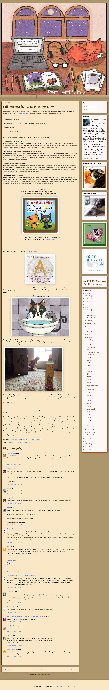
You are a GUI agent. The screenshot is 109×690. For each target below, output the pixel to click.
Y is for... (89, 344)
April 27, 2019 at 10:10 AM (14, 645)
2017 (87, 441)
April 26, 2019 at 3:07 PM (14, 572)
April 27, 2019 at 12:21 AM (14, 631)
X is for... (89, 350)
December (90, 315)
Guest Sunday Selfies (93, 347)
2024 (87, 298)
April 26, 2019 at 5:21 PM (14, 612)
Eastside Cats (10, 529)
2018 (87, 438)
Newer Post (6, 669)
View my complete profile (90, 158)
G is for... (89, 406)
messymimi (10, 469)
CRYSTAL (10, 636)
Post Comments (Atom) (44, 675)
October (89, 320)
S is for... (89, 365)
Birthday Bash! (91, 409)
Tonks (97, 284)
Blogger (72, 686)
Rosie (104, 281)
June (88, 332)
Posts (86, 107)
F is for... (89, 412)
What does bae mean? (13, 565)
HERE (57, 191)
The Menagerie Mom (99, 119)
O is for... (89, 379)
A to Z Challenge (32, 251)
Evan (24, 443)
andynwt (59, 686)
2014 (87, 449)
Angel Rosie (17, 97)
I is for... (89, 400)
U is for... (89, 360)
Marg (8, 498)
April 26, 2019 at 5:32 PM (14, 622)
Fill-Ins (28, 443)
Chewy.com (20, 429)
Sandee (9, 507)
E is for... (89, 414)
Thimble (87, 284)
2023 (87, 301)
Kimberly (9, 560)
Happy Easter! (91, 368)
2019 (87, 312)
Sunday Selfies (91, 389)
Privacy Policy (29, 97)
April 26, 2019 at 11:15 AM (14, 556)
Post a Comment (10, 661)
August (89, 326)
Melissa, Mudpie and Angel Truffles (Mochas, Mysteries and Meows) (26, 616)
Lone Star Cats (11, 626)
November (90, 318)
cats (21, 443)
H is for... (89, 403)
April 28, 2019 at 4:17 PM (14, 657)
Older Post (74, 669)
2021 (87, 307)
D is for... (89, 417)
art (18, 443)
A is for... (89, 426)
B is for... (89, 423)
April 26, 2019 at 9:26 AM (14, 525)
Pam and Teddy (11, 453)
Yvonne (9, 488)
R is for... (89, 371)
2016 (87, 444)
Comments (88, 110)
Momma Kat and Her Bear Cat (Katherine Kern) (21, 576)
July (88, 329)
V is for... (89, 357)
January (89, 435)
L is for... (89, 392)
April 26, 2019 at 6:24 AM (14, 484)
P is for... (89, 376)
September (90, 323)
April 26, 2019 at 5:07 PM (14, 603)
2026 (87, 293)
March (89, 429)
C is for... (89, 420)
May (88, 334)
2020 (87, 310)
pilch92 (9, 547)
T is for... (89, 363)
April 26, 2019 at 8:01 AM (14, 503)
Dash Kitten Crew (12, 649)
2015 (87, 446)
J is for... (89, 398)
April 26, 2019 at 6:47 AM (14, 494)
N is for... (89, 382)
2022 (87, 304)
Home (7, 97)
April (89, 337)
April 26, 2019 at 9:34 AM (14, 542)
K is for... (89, 395)
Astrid (86, 281)
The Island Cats (11, 607)
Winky (101, 284)
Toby (93, 284)
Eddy (92, 281)
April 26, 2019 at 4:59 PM (14, 587)
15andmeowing (21, 114)
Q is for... (89, 374)
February (90, 432)
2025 (87, 296)
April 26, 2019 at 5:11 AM (14, 464)
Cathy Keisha (10, 591)
